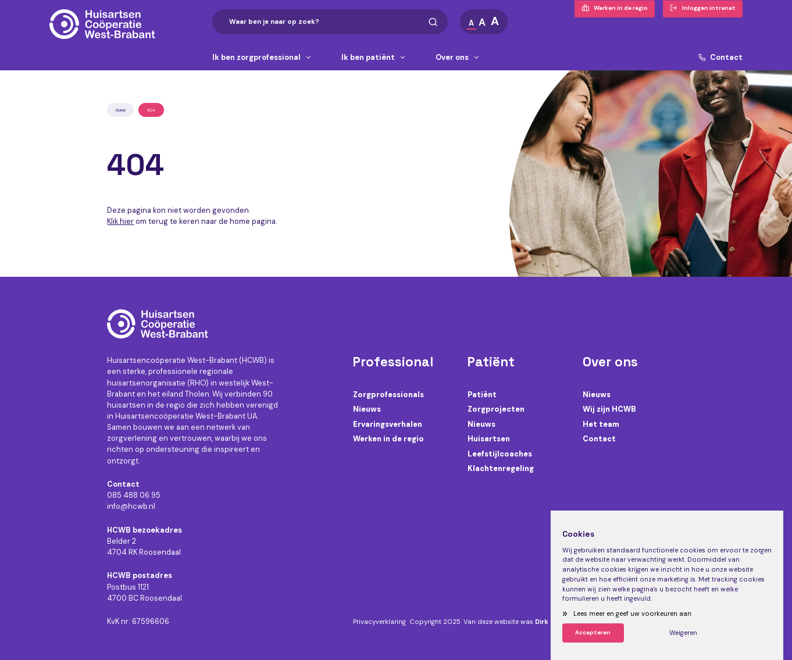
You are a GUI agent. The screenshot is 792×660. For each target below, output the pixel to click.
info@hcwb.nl (131, 506)
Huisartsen (489, 439)
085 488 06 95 (133, 495)
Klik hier (120, 221)
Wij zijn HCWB (609, 409)
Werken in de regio (388, 439)
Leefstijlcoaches (500, 454)
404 (151, 110)
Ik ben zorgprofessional (262, 58)
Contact (720, 58)
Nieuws (367, 409)
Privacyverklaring (379, 622)
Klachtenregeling (501, 468)
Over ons (458, 58)
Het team (601, 424)
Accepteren (593, 632)
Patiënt (482, 394)
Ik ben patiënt (373, 58)
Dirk (541, 622)
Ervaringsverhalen (387, 424)
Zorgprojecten (496, 409)
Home (121, 110)
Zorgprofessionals (388, 394)
